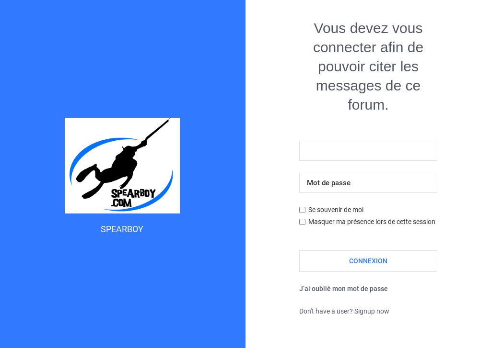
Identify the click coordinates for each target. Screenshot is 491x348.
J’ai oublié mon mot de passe (343, 288)
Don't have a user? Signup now (344, 311)
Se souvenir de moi (331, 209)
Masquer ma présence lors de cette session (367, 221)
